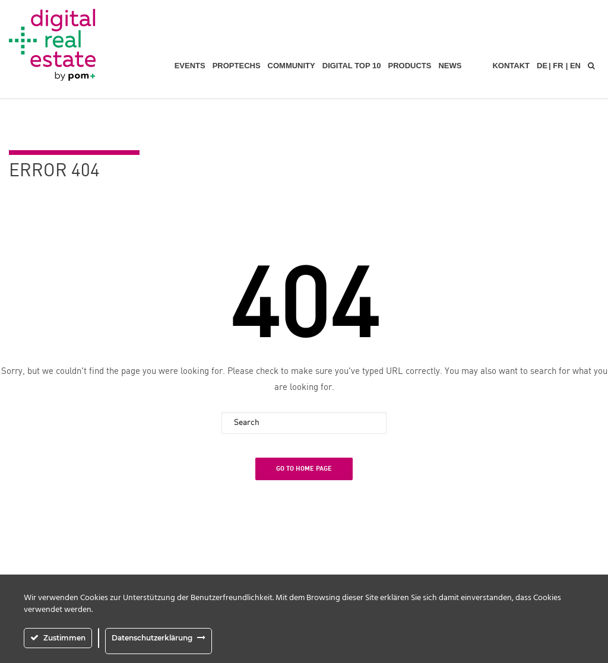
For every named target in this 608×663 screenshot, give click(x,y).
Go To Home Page (304, 468)
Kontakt (511, 65)
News (449, 65)
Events (190, 65)
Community (291, 65)
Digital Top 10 (351, 65)
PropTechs (237, 65)
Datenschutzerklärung (152, 637)
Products (409, 65)
